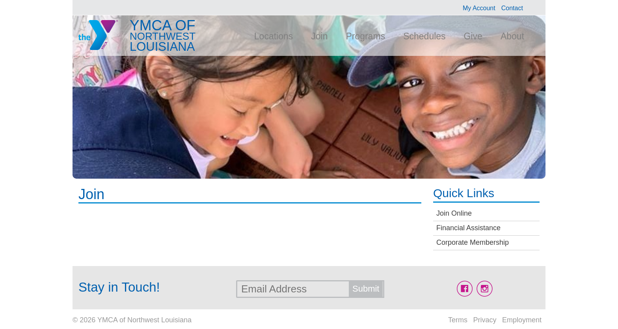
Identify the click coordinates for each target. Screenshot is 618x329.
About (512, 36)
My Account (479, 8)
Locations (273, 36)
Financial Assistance (468, 228)
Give (473, 36)
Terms (457, 320)
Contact (512, 8)
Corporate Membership (472, 242)
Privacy (484, 320)
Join (319, 36)
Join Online (454, 213)
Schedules (424, 36)
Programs (365, 36)
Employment (522, 320)
